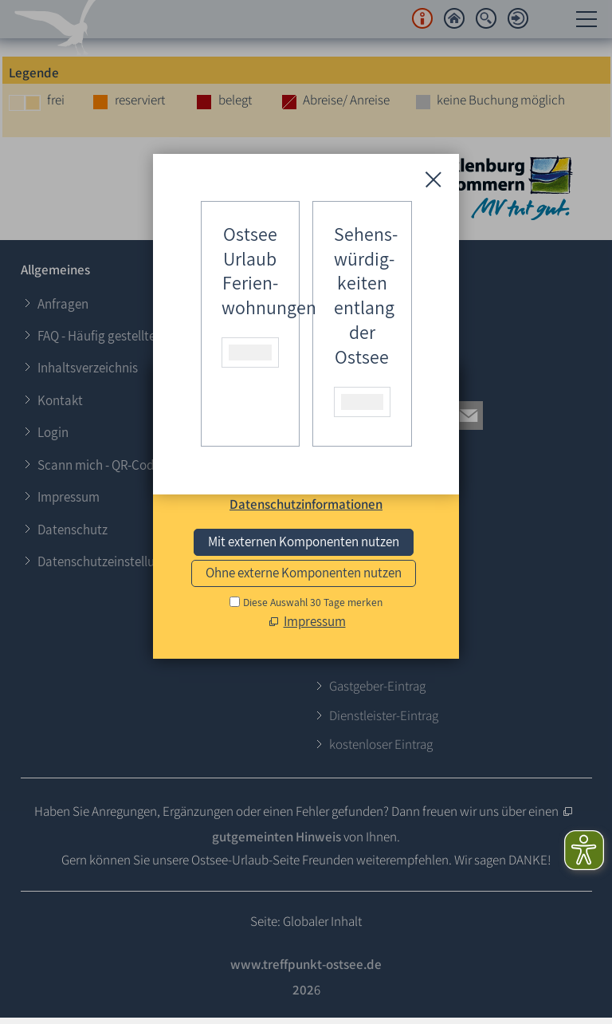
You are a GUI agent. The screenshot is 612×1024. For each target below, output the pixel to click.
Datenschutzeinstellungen (109, 561)
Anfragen (62, 304)
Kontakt (60, 400)
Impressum (68, 497)
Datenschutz (72, 529)
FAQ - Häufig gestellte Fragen (117, 336)
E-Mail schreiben (376, 564)
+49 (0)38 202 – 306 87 (392, 505)
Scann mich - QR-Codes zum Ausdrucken (148, 465)
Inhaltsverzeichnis (87, 367)
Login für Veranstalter (390, 322)
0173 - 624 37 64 (375, 534)
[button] (326, 415)
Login (53, 432)
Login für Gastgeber (385, 296)
